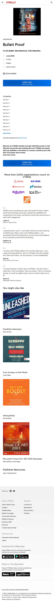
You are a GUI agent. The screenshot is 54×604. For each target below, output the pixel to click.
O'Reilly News (6, 510)
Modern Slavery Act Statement (11, 599)
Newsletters (28, 507)
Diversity (5, 525)
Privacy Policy (28, 510)
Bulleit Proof (22, 138)
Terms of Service (7, 597)
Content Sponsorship (9, 528)
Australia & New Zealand (10, 537)
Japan (4, 540)
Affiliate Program (8, 519)
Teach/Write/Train (8, 505)
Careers (4, 507)
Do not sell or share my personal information (15, 589)
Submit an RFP (7, 522)
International (7, 534)
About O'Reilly (8, 501)
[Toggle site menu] (2, 2)
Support (27, 501)
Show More (7, 133)
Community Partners (9, 516)
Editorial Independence (29, 597)
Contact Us (28, 505)
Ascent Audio (10, 67)
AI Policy (27, 513)
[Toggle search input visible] (51, 2)
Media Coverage (8, 513)
